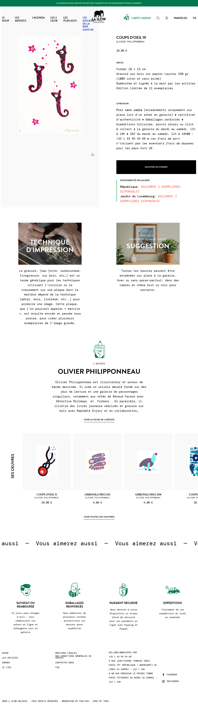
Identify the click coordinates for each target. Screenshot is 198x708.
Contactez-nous (64, 662)
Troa (106, 701)
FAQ (57, 667)
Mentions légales (66, 653)
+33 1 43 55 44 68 (120, 657)
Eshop (5, 653)
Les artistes (10, 658)
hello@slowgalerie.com (123, 652)
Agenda (6, 662)
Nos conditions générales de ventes (73, 657)
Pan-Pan (84, 701)
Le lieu (6, 667)
